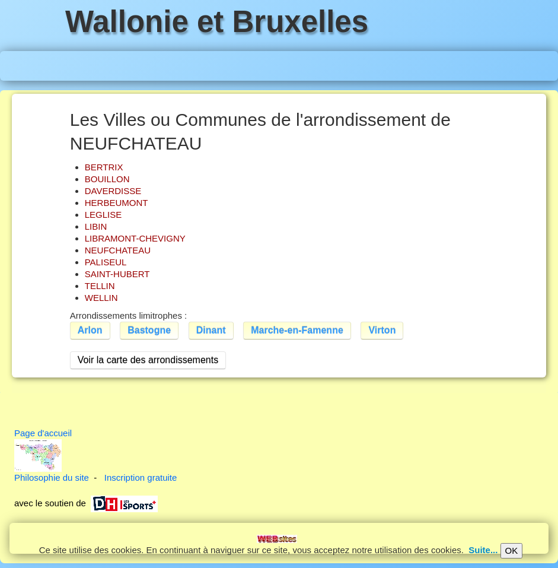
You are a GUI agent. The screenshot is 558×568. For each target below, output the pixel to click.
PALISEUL (106, 262)
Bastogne (149, 330)
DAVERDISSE (113, 191)
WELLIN (101, 298)
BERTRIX (104, 167)
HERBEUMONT (116, 203)
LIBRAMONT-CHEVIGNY (135, 238)
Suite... (483, 550)
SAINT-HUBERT (117, 274)
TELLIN (100, 286)
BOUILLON (107, 179)
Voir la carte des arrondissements (148, 360)
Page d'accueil (43, 433)
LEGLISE (103, 215)
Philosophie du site (51, 477)
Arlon (90, 330)
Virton (382, 330)
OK (511, 550)
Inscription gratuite (140, 477)
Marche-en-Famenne (297, 330)
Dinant (211, 330)
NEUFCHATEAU (118, 250)
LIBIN (96, 226)
